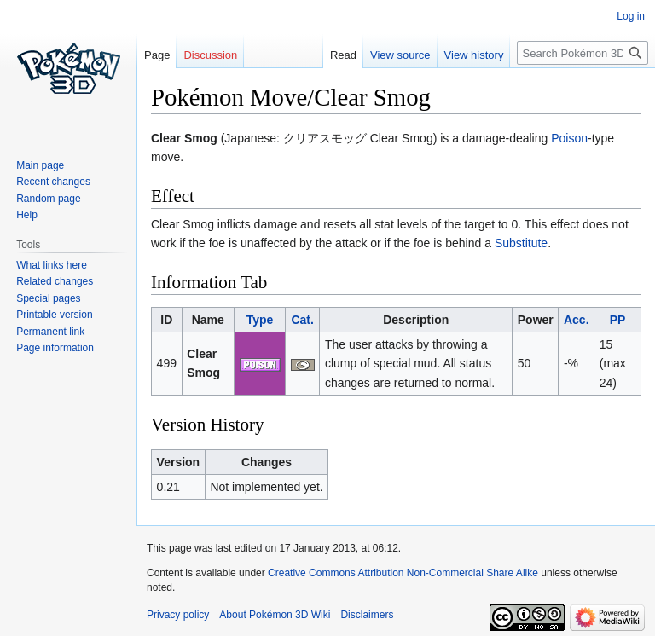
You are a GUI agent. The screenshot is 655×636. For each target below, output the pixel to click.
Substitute (521, 243)
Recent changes (53, 182)
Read (343, 55)
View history (474, 55)
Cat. (302, 320)
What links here (51, 265)
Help (27, 215)
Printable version (54, 315)
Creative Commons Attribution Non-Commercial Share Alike (403, 573)
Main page (40, 165)
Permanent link (50, 332)
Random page (48, 199)
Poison (569, 138)
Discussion (210, 55)
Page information (55, 348)
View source (400, 55)
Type (260, 320)
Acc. (576, 320)
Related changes (54, 281)
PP (618, 320)
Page (157, 55)
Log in (631, 16)
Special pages (48, 298)
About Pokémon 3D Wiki (274, 615)
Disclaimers (366, 615)
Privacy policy (178, 615)
